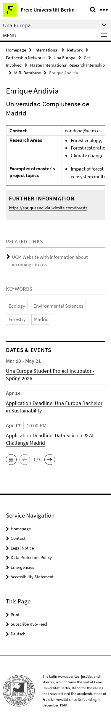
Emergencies (22, 567)
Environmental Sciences (58, 306)
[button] (11, 459)
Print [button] (15, 614)
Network (75, 50)
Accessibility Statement (32, 576)
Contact (18, 538)
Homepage (16, 50)
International (46, 50)
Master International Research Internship (67, 65)
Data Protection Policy (31, 557)
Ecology (17, 306)
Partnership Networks (25, 57)
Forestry (17, 319)
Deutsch (18, 634)
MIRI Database (27, 73)
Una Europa (64, 57)
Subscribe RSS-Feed (29, 624)
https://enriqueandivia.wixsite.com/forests (48, 208)
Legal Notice (22, 548)
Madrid (41, 319)
